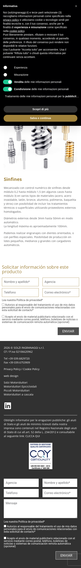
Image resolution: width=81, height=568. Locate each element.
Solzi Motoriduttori (16, 382)
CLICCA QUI (32, 436)
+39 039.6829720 (19, 358)
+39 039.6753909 (19, 362)
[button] (76, 6)
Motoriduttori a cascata (18, 394)
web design (11, 376)
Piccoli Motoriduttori (17, 390)
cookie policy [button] (16, 31)
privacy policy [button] (11, 19)
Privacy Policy (12, 369)
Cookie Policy (31, 369)
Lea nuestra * (22, 300)
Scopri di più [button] (40, 109)
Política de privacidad (29, 300)
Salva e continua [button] (40, 118)
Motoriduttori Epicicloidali (20, 386)
